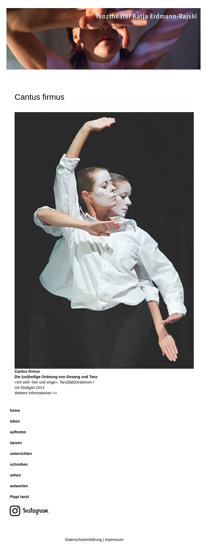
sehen (15, 475)
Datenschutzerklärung (83, 539)
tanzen (16, 443)
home (15, 410)
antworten (19, 486)
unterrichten (21, 453)
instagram (29, 511)
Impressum (114, 539)
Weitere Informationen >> (36, 393)
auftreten (18, 432)
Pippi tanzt (19, 497)
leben (15, 421)
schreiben (19, 464)
